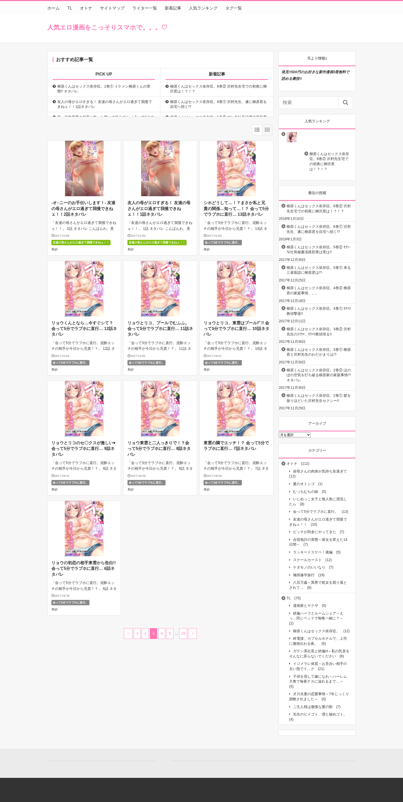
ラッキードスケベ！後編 (313, 552)
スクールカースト (307, 560)
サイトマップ (112, 8)
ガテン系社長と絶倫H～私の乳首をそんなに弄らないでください (319, 653)
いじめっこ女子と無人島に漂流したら (318, 501)
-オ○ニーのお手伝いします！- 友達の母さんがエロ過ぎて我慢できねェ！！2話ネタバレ (83, 208)
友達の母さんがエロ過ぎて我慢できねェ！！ (81, 242)
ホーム (53, 8)
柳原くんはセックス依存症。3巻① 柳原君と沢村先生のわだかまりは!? (319, 352)
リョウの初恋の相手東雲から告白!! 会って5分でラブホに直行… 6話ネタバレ (83, 569)
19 (183, 633)
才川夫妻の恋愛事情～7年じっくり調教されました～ (319, 696)
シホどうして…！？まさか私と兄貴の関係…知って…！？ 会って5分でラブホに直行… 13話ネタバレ (236, 208)
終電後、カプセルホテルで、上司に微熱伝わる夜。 (318, 641)
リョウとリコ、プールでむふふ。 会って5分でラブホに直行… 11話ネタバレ (160, 329)
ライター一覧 (144, 8)
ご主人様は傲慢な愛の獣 (313, 707)
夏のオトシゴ (304, 484)
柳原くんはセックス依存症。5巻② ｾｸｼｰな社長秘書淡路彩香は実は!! (319, 249)
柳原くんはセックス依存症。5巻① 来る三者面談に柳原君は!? (319, 270)
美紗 (54, 249)
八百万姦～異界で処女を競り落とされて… (318, 585)
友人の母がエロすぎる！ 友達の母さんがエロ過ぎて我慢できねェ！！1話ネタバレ (104, 104)
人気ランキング (203, 8)
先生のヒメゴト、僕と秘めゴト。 (320, 714)
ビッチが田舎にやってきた (314, 532)
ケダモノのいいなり (309, 567)
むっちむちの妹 (305, 491)
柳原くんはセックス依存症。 (316, 631)
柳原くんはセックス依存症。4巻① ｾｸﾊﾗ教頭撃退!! (319, 311)
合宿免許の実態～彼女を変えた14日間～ (318, 542)
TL (69, 8)
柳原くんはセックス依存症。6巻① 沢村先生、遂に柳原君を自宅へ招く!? (218, 104)
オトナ (86, 8)
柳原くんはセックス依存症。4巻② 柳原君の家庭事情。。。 (319, 290)
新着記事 (173, 8)
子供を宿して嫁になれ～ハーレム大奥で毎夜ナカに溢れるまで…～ (318, 679)
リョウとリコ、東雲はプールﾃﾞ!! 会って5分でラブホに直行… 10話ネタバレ (236, 329)
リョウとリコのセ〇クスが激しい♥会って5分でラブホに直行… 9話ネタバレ (83, 449)
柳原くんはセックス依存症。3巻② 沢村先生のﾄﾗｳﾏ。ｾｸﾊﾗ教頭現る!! (319, 331)
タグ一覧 (233, 8)
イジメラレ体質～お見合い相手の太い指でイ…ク (318, 666)
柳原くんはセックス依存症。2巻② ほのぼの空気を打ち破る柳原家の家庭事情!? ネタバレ (319, 375)
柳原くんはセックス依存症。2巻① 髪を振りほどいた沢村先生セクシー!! (319, 398)
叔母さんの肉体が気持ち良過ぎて (320, 471)
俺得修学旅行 (304, 575)
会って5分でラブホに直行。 (222, 242)
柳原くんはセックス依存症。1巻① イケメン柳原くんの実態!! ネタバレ (103, 88)
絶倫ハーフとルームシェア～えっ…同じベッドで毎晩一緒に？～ (316, 615)
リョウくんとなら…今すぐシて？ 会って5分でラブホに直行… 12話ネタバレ (84, 329)
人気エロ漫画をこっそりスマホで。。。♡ (107, 27)
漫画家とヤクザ (305, 605)
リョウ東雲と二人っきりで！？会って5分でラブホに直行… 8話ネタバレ (159, 449)
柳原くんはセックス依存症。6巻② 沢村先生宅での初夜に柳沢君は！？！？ (218, 88)
